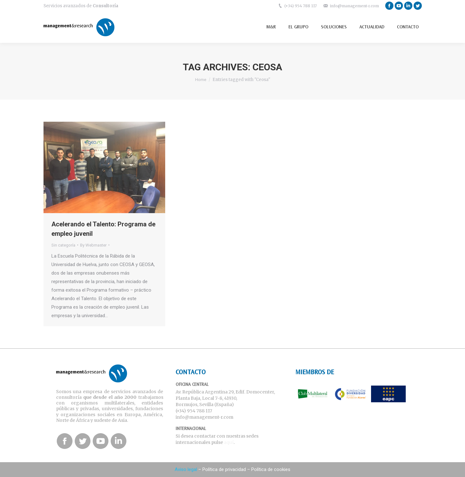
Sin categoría (63, 245)
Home (200, 79)
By (93, 245)
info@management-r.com (354, 5)
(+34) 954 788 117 (300, 5)
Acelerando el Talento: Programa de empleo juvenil (103, 228)
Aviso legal (186, 469)
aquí (229, 442)
